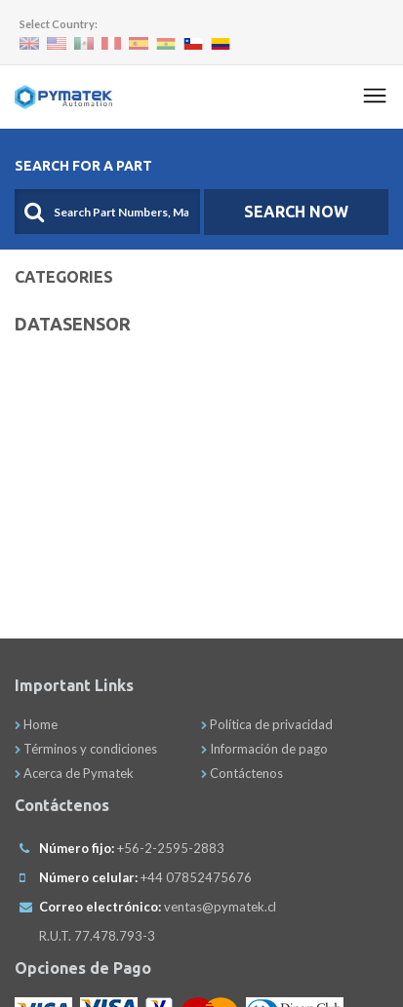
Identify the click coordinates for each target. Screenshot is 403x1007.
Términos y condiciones (86, 748)
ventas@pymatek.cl (220, 906)
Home (36, 724)
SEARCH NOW (296, 211)
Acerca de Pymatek (74, 773)
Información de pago (264, 748)
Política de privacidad (267, 724)
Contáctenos (242, 773)
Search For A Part (83, 166)
